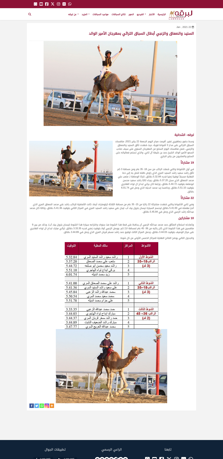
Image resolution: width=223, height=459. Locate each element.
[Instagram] (47, 406)
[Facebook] (31, 406)
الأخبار (152, 14)
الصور (131, 14)
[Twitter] (36, 406)
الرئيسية (162, 14)
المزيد (86, 14)
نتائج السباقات (118, 14)
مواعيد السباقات (100, 14)
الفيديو (141, 14)
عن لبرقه (73, 14)
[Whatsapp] (41, 406)
